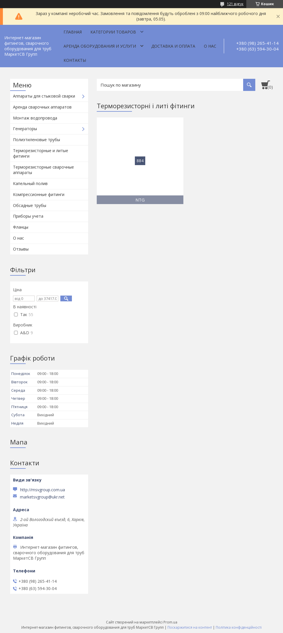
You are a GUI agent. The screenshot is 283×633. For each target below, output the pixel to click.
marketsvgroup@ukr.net (42, 497)
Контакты (75, 60)
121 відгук (235, 3)
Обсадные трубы (29, 205)
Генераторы (25, 128)
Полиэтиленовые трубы (36, 139)
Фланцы (20, 227)
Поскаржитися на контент (189, 627)
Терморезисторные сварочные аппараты (43, 169)
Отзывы (21, 249)
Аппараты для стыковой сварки (44, 96)
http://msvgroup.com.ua (42, 489)
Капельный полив (30, 183)
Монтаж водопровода (35, 118)
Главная (73, 32)
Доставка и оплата (173, 46)
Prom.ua (170, 622)
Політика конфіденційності (239, 627)
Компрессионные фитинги (38, 194)
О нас (210, 46)
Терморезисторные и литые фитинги (40, 153)
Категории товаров (113, 32)
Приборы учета (28, 216)
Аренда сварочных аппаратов (42, 107)
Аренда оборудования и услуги (100, 46)
